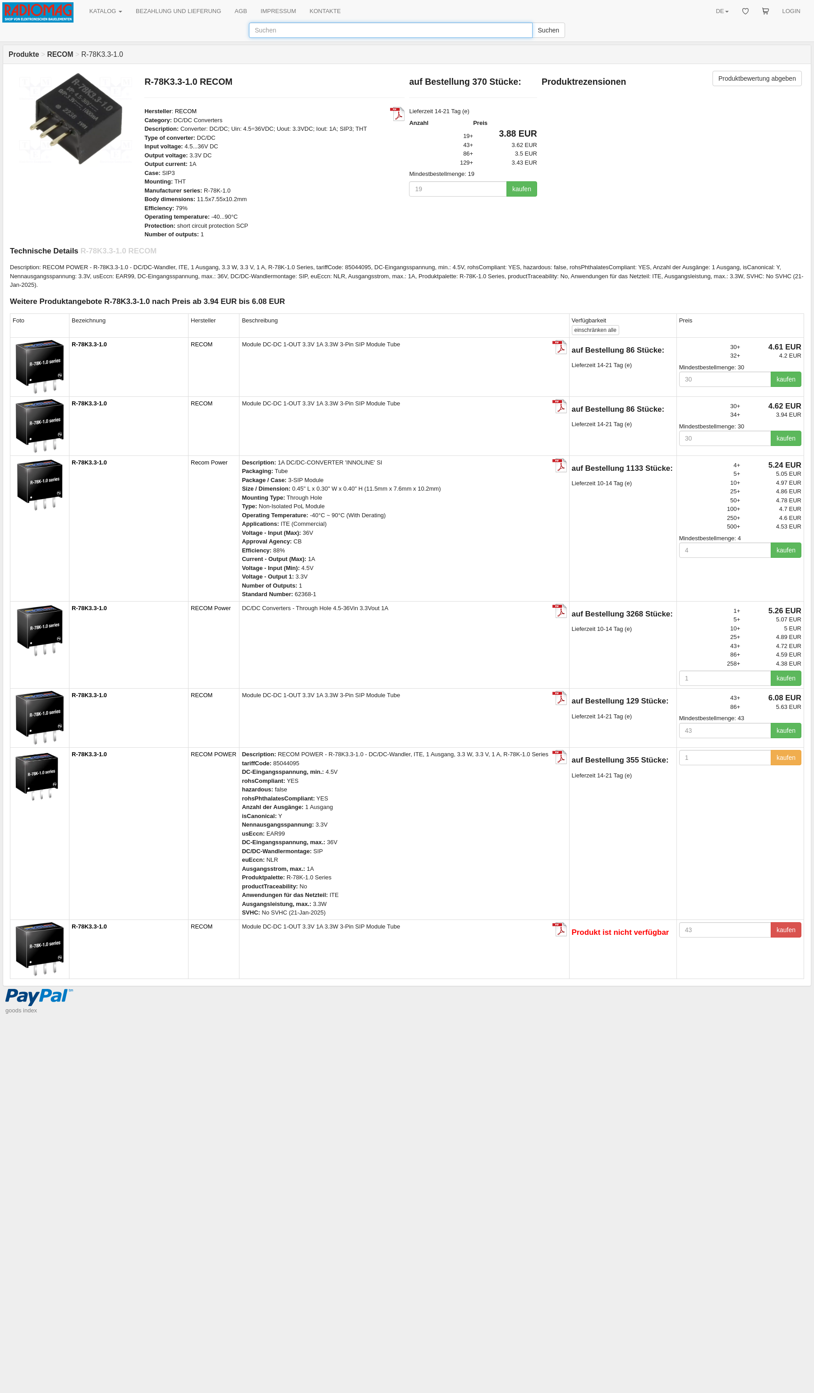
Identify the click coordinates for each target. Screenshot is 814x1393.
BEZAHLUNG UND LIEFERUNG (178, 11)
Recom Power (209, 462)
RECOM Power (211, 608)
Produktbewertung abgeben (757, 78)
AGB (241, 11)
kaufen (521, 189)
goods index (21, 1010)
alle (595, 330)
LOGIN (791, 11)
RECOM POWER (213, 754)
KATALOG (105, 11)
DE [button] (722, 11)
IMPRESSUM (278, 11)
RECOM (186, 111)
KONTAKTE (325, 11)
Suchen (548, 30)
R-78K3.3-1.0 (89, 344)
